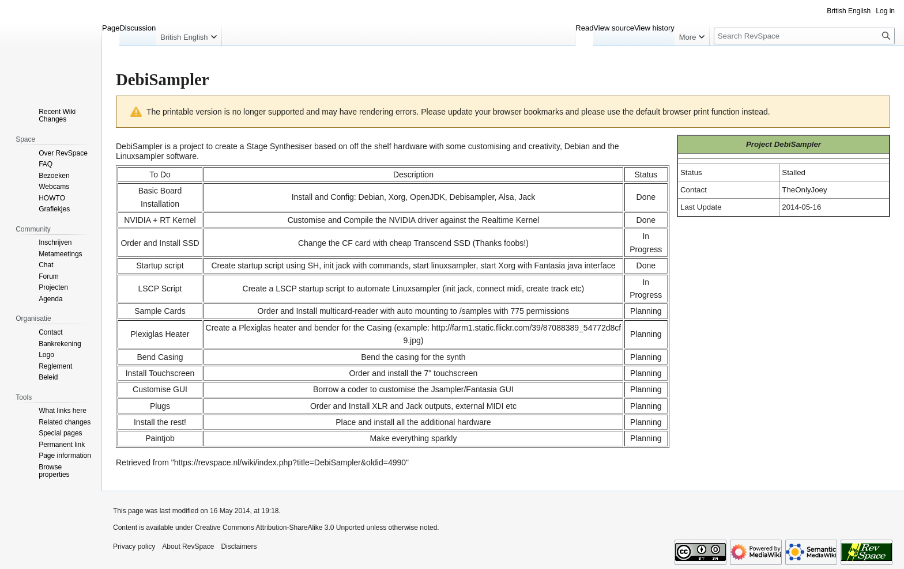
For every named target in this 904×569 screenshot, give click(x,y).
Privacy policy (134, 547)
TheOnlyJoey (804, 189)
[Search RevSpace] (804, 36)
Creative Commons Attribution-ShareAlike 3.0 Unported (279, 528)
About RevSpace (188, 547)
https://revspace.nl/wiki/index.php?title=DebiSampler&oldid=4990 (290, 462)
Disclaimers (239, 547)
